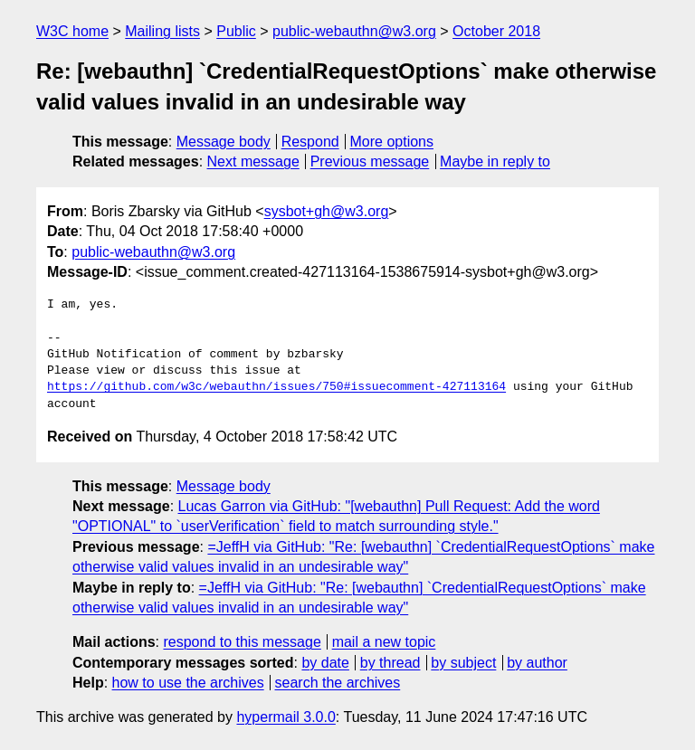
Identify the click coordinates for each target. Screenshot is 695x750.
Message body (223, 141)
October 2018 (496, 31)
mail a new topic (384, 642)
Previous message (370, 161)
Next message (253, 161)
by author (537, 662)
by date (324, 662)
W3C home (72, 31)
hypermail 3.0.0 (285, 717)
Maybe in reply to (495, 161)
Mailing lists (162, 31)
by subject (463, 662)
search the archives (338, 682)
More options (392, 141)
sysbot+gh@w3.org (326, 211)
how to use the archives (188, 682)
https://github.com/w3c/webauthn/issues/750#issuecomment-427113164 (276, 387)
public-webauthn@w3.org (354, 31)
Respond (310, 141)
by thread (390, 662)
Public (236, 31)
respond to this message (241, 642)
